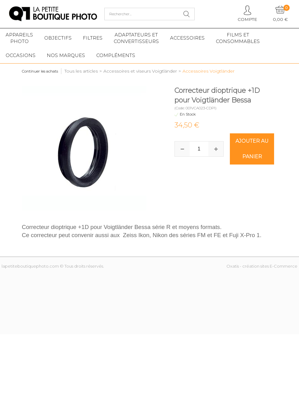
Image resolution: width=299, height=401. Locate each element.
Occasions (21, 55)
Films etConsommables (238, 38)
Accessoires (187, 38)
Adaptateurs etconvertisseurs (136, 38)
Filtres (92, 38)
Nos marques (66, 55)
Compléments (115, 55)
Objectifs (58, 38)
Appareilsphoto (19, 38)
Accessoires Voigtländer (209, 71)
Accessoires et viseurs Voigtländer (140, 71)
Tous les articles (81, 71)
